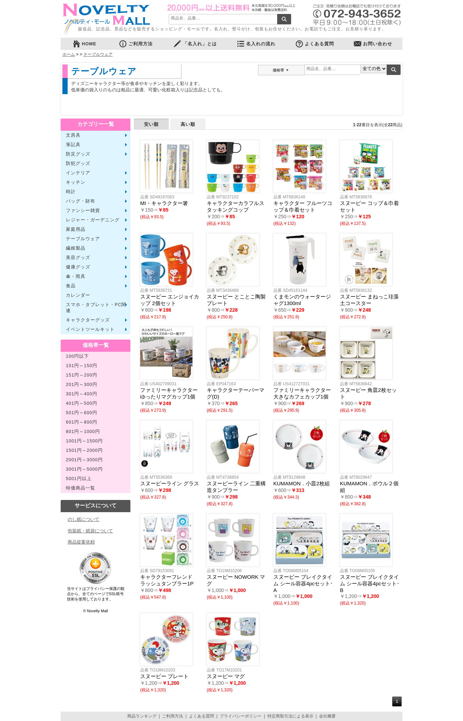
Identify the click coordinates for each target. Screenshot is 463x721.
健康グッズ (78, 267)
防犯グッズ (78, 163)
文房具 (73, 135)
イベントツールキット (90, 329)
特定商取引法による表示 (290, 716)
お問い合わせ (372, 43)
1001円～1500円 (84, 441)
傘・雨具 (75, 276)
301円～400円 (81, 394)
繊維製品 (75, 248)
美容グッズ (78, 257)
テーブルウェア (98, 54)
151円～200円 (81, 375)
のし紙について (83, 519)
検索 (284, 19)
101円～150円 (81, 365)
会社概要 (327, 716)
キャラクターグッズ (88, 320)
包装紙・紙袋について (90, 530)
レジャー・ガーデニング (93, 220)
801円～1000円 (83, 431)
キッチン (75, 182)
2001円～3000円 (84, 459)
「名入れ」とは (195, 43)
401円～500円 (81, 403)
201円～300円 (81, 384)
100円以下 (77, 356)
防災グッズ (78, 154)
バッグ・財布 (80, 201)
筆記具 (73, 144)
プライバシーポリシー (240, 716)
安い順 (151, 124)
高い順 (188, 124)
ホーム (68, 54)
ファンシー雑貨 (83, 210)
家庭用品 (75, 229)
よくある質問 (314, 43)
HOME (84, 43)
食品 (71, 285)
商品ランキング (142, 716)
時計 (71, 191)
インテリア (78, 172)
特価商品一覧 (80, 488)
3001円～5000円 (84, 469)
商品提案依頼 (81, 542)
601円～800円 (81, 422)
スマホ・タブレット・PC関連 (96, 307)
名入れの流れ (255, 43)
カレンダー (78, 295)
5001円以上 (79, 478)
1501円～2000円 (84, 450)
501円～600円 (81, 412)
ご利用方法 (136, 43)
